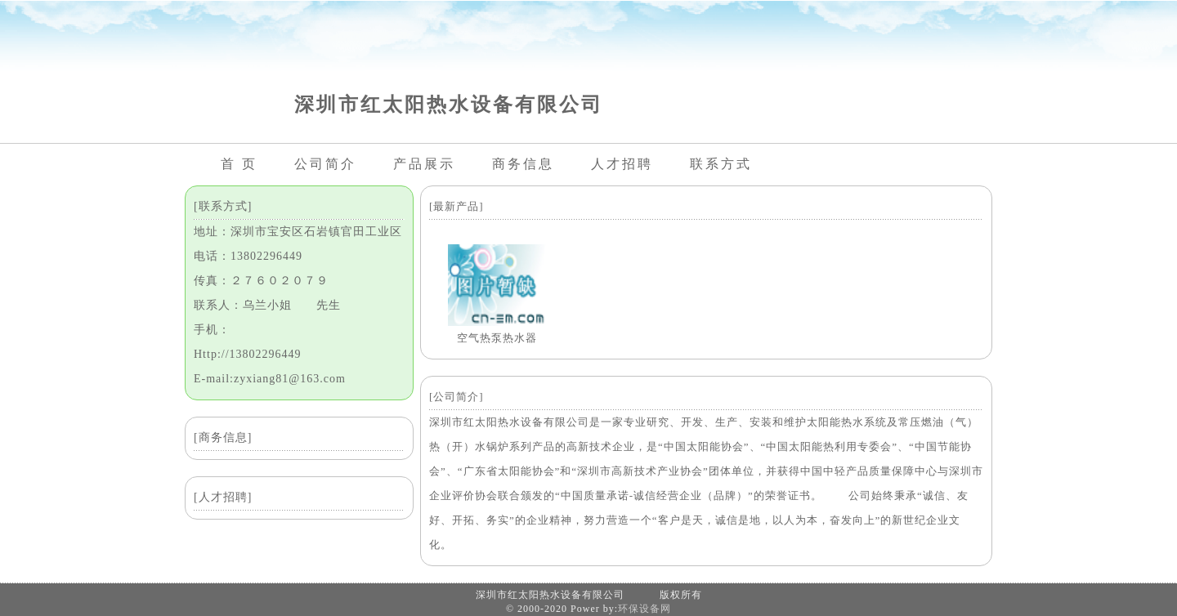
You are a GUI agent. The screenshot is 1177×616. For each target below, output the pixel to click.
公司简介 (325, 164)
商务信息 (523, 164)
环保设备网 (644, 608)
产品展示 (424, 164)
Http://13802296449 (248, 354)
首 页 (239, 164)
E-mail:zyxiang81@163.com (270, 379)
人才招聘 (622, 164)
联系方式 (721, 164)
